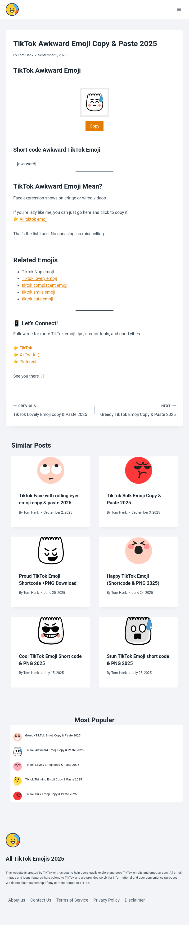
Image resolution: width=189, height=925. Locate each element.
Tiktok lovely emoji (39, 278)
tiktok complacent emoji (44, 285)
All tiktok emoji (33, 219)
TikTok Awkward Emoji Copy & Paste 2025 (55, 750)
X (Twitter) (29, 354)
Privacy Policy (106, 900)
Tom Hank (25, 55)
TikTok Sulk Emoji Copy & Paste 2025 (51, 794)
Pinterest (27, 361)
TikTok (25, 347)
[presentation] (50, 470)
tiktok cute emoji (37, 298)
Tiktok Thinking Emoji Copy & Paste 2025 (54, 779)
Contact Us (40, 900)
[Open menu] (179, 9)
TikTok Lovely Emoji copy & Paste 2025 (51, 409)
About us (16, 900)
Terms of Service (72, 900)
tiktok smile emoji (38, 292)
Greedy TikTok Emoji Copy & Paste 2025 (137, 409)
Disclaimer (135, 900)
